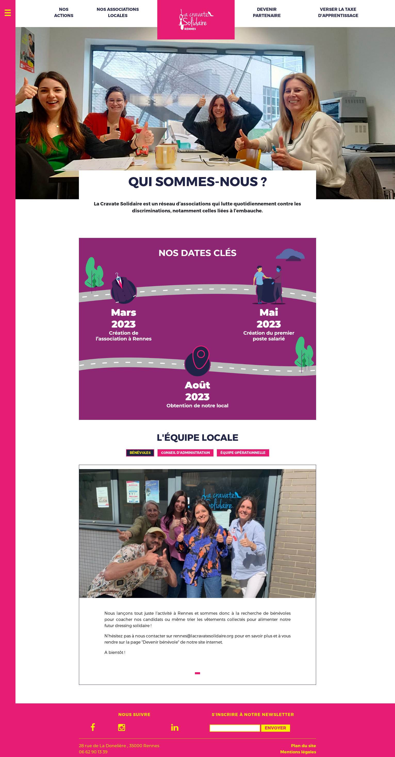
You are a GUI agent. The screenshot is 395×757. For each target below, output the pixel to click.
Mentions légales (298, 752)
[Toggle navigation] (7, 11)
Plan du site (303, 745)
